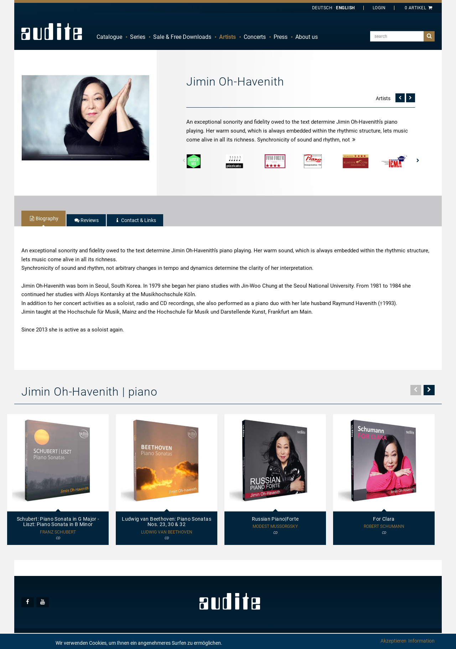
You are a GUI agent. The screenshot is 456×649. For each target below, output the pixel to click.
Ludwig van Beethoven (166, 532)
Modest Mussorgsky (275, 526)
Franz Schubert (58, 532)
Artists (227, 37)
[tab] (43, 218)
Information (421, 641)
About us (306, 37)
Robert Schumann (384, 526)
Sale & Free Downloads (182, 37)
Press (280, 37)
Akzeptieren (393, 641)
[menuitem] (109, 37)
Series (137, 37)
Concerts (255, 37)
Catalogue (109, 37)
